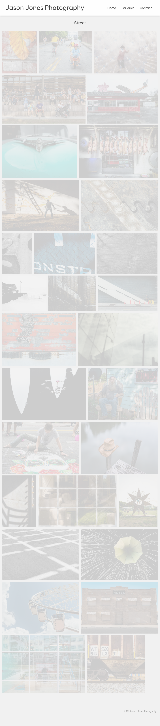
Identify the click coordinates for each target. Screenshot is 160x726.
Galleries (127, 8)
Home (111, 8)
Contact (146, 8)
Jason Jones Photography (44, 8)
